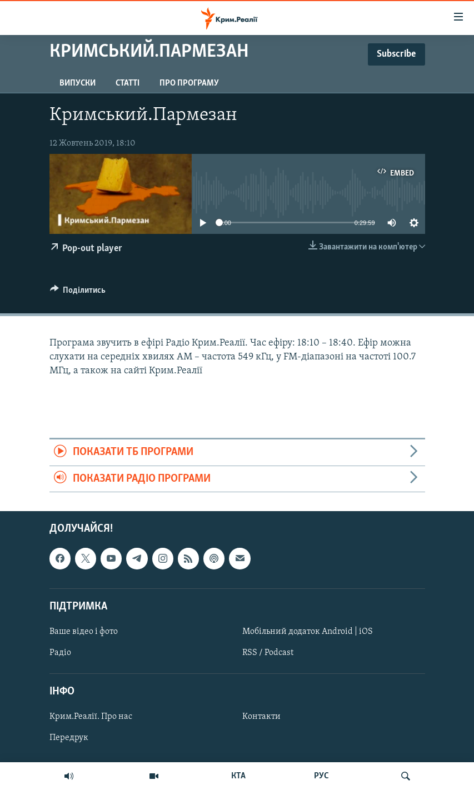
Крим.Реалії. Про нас (90, 717)
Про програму (189, 83)
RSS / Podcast (267, 652)
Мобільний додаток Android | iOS (307, 631)
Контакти (261, 717)
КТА (238, 776)
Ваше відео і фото (83, 631)
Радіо (60, 652)
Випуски (77, 83)
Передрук (68, 738)
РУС (321, 776)
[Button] (78, 292)
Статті (127, 83)
